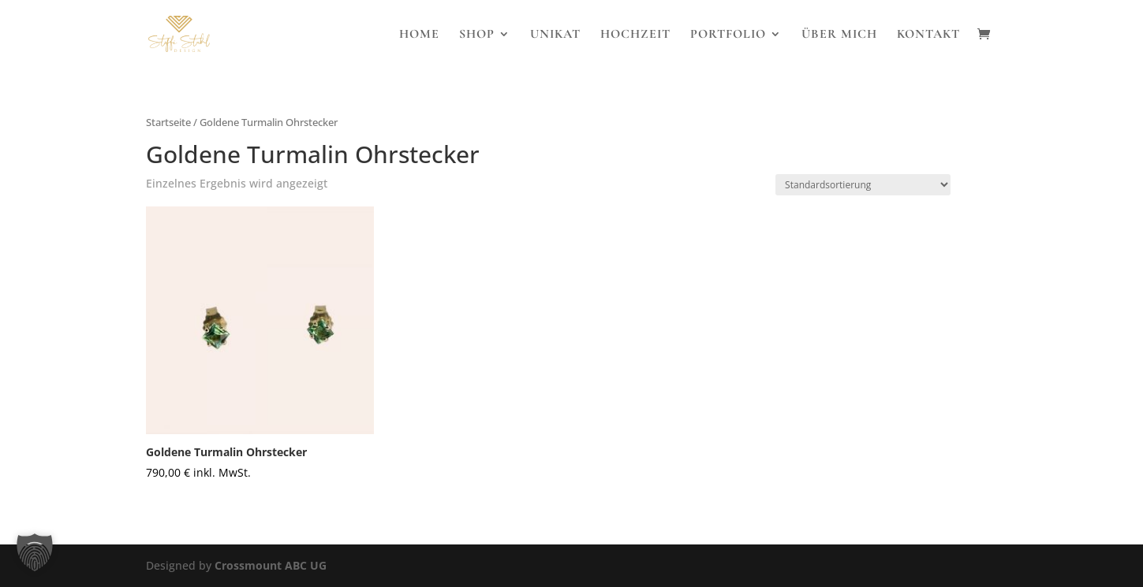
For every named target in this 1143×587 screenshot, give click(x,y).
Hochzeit (635, 35)
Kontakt (928, 35)
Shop (477, 35)
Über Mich (839, 35)
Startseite (168, 122)
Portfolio (728, 35)
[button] (34, 552)
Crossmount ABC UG (271, 565)
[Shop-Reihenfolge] (863, 184)
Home (419, 35)
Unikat (555, 35)
